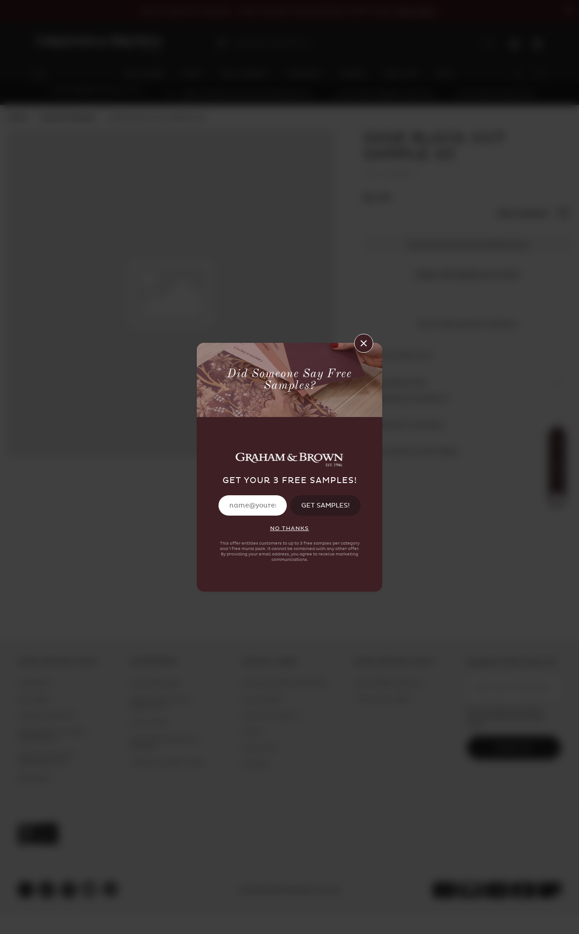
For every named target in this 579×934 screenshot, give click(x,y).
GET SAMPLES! (325, 505)
